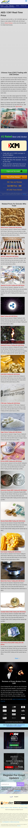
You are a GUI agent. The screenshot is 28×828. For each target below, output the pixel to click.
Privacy (10, 807)
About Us (2, 807)
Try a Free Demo (13, 177)
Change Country (23, 804)
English (12, 5)
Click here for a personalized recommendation (16, 725)
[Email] (8, 784)
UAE (2, 5)
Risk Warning (15, 807)
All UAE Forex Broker (14, 190)
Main (7, 5)
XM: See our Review (14, 182)
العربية (11, 796)
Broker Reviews (9, 23)
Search (22, 807)
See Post (18, 825)
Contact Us (7, 807)
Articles (17, 5)
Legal (19, 807)
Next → (17, 658)
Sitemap (25, 807)
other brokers (19, 106)
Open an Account (13, 171)
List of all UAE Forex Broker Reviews (14, 721)
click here (24, 194)
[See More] (17, 790)
